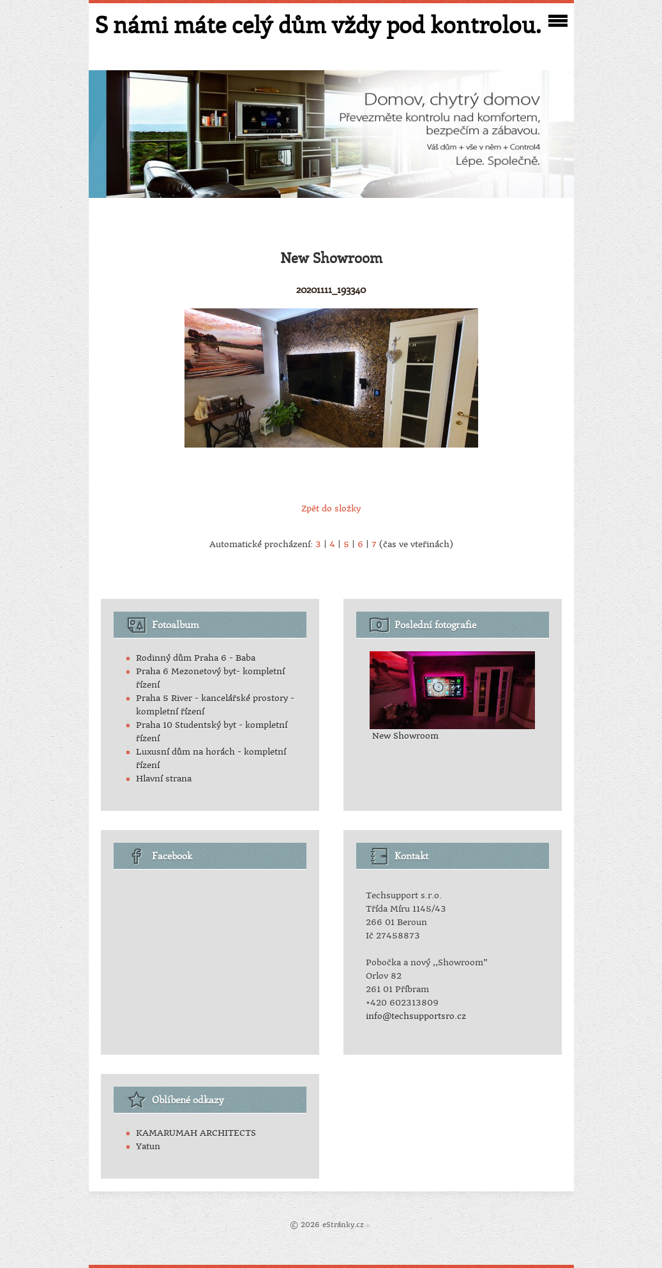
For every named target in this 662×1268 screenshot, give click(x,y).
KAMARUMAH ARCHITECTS (196, 1133)
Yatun (148, 1146)
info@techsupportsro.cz (416, 1016)
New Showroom (405, 736)
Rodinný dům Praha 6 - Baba (195, 658)
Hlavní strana (164, 778)
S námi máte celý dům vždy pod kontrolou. (318, 24)
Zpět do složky (331, 508)
